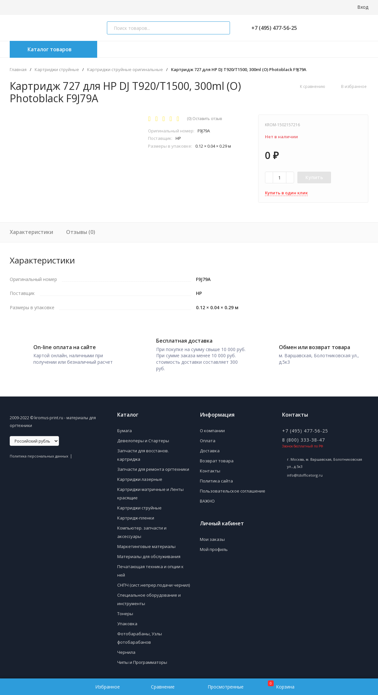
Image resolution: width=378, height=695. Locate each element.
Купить (314, 177)
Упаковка (127, 621)
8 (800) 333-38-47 (303, 437)
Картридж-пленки (135, 515)
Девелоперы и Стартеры (143, 438)
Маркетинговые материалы (146, 544)
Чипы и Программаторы (142, 660)
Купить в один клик (286, 193)
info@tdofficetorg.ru (305, 472)
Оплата (207, 438)
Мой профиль (214, 547)
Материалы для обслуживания (148, 554)
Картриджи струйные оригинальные (125, 69)
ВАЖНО (207, 499)
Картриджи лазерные (139, 477)
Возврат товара (217, 458)
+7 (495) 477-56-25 (271, 27)
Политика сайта (216, 479)
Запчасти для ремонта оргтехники (153, 467)
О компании (212, 428)
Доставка (210, 448)
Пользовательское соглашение (232, 489)
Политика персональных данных (39, 453)
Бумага (124, 428)
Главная (18, 69)
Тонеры (125, 611)
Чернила (126, 650)
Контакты (210, 468)
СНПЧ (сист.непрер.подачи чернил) (153, 583)
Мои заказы (212, 537)
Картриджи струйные (57, 69)
